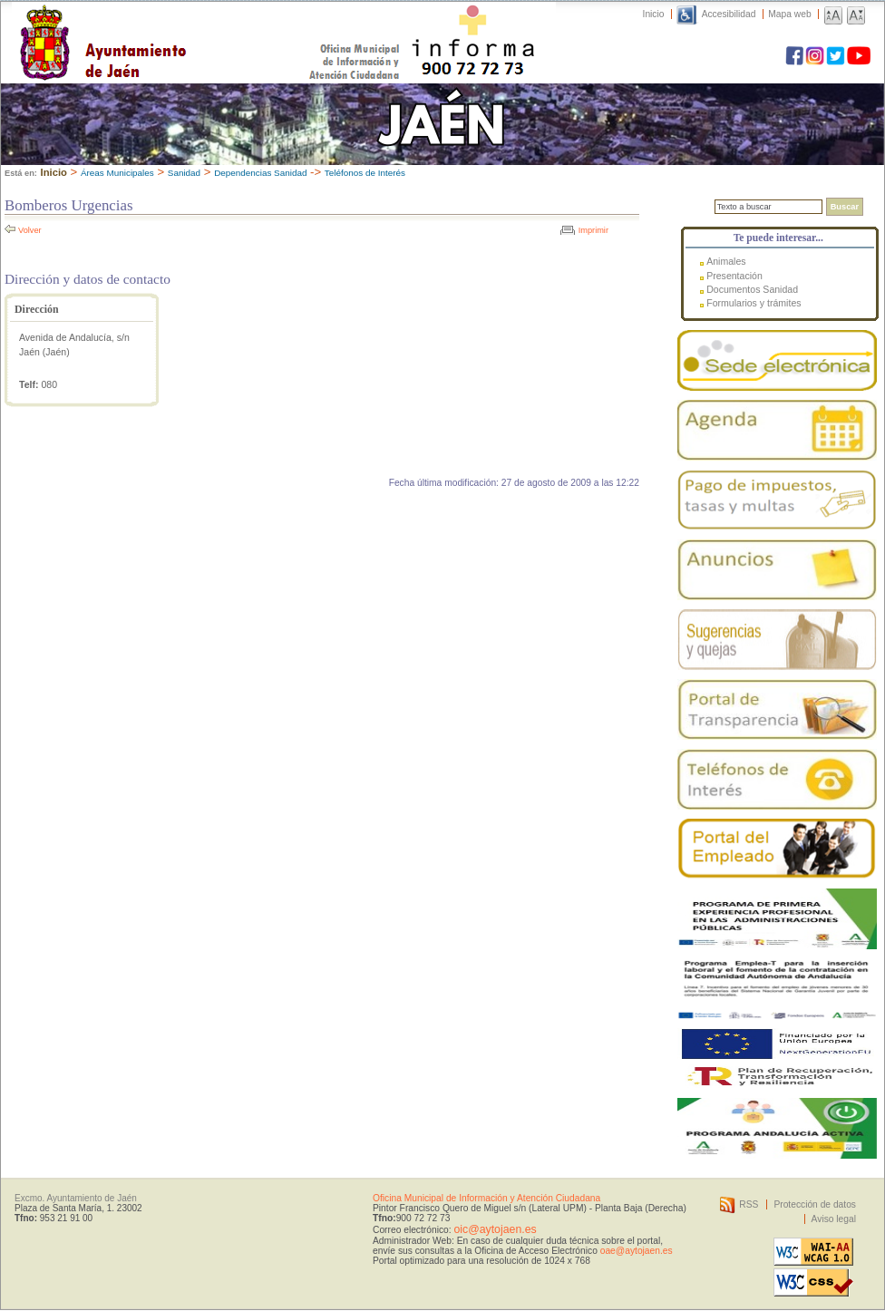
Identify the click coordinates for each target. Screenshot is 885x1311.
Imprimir (593, 230)
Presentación (734, 275)
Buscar (845, 206)
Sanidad (184, 173)
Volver (30, 230)
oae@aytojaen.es (636, 1251)
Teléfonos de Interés (365, 173)
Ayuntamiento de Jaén (182, 24)
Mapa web (789, 14)
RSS (748, 1204)
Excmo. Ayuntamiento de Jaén (76, 1198)
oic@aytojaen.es (494, 1229)
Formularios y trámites (753, 302)
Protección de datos (814, 1204)
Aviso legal (834, 1219)
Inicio (654, 14)
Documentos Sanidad (752, 289)
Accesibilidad (729, 14)
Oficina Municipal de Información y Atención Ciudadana (486, 1198)
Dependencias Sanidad (260, 173)
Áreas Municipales (117, 173)
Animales (725, 261)
